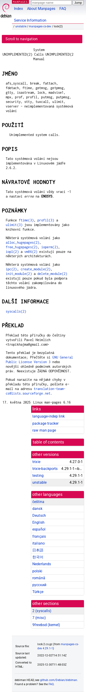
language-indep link (48, 416)
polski (37, 571)
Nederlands (41, 564)
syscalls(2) (16, 311)
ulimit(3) (14, 225)
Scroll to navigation (22, 39)
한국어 (37, 557)
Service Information (30, 20)
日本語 (37, 550)
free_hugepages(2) (22, 247)
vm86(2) (30, 252)
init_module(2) (19, 274)
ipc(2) (11, 269)
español (38, 529)
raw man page (44, 430)
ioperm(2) (49, 247)
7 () (39, 618)
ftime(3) (26, 220)
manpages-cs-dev (40, 26)
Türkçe (37, 592)
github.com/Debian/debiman (58, 680)
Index (18, 8)
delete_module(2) (52, 274)
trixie (36, 462)
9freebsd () (46, 625)
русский (39, 585)
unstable (20, 26)
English (38, 522)
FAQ (62, 8)
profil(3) (45, 220)
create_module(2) (35, 269)
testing (38, 475)
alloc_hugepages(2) (22, 242)
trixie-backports (45, 468)
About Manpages (41, 8)
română (38, 578)
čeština (38, 502)
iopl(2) (12, 252)
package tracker (45, 423)
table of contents (48, 442)
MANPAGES (20, 1)
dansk (37, 508)
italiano (38, 543)
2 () (41, 611)
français (39, 536)
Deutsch (39, 515)
